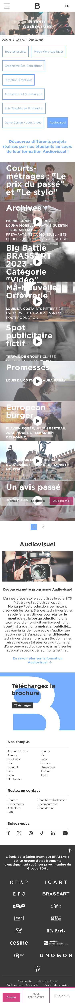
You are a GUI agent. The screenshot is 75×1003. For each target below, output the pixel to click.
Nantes (45, 751)
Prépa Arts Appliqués (49, 51)
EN (67, 6)
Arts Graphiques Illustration (24, 108)
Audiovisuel (36, 39)
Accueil (6, 39)
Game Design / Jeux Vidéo (23, 122)
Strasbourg (48, 767)
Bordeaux (14, 759)
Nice (43, 755)
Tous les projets (15, 51)
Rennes (45, 763)
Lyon (11, 775)
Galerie (20, 39)
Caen (11, 763)
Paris (44, 759)
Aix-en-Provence (18, 751)
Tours (44, 775)
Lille (10, 771)
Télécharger (22, 705)
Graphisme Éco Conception (24, 65)
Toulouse (46, 771)
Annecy (12, 755)
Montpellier (15, 779)
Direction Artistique (18, 80)
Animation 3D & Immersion (23, 94)
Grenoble (13, 767)
